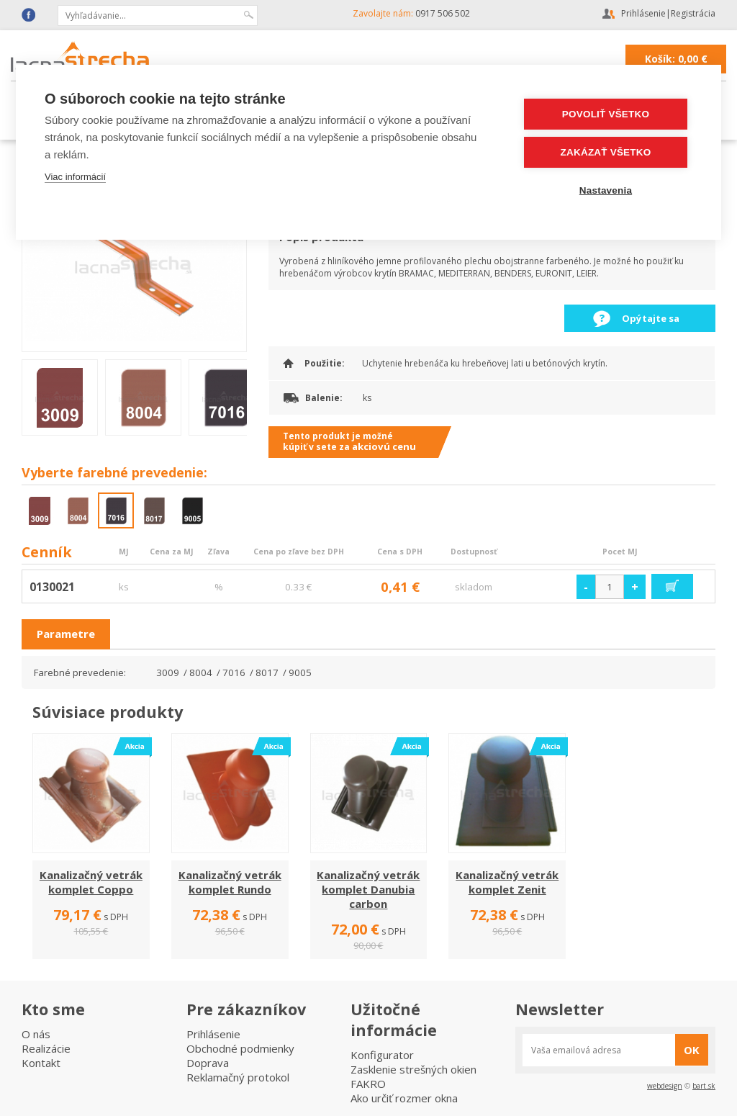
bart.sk (703, 1086)
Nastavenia (605, 190)
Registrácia (693, 13)
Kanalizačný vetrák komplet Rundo (229, 882)
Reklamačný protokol (237, 1077)
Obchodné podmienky (240, 1048)
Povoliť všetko (605, 114)
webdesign (664, 1086)
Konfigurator (382, 1055)
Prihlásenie (643, 13)
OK (692, 1050)
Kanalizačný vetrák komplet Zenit (507, 882)
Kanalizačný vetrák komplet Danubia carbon (368, 889)
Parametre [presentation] (66, 633)
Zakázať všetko (606, 152)
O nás (36, 1034)
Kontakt (41, 1063)
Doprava (207, 1063)
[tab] (66, 634)
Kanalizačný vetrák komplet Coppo (91, 882)
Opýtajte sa (650, 318)
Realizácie (46, 1048)
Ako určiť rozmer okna (404, 1098)
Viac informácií (75, 176)
